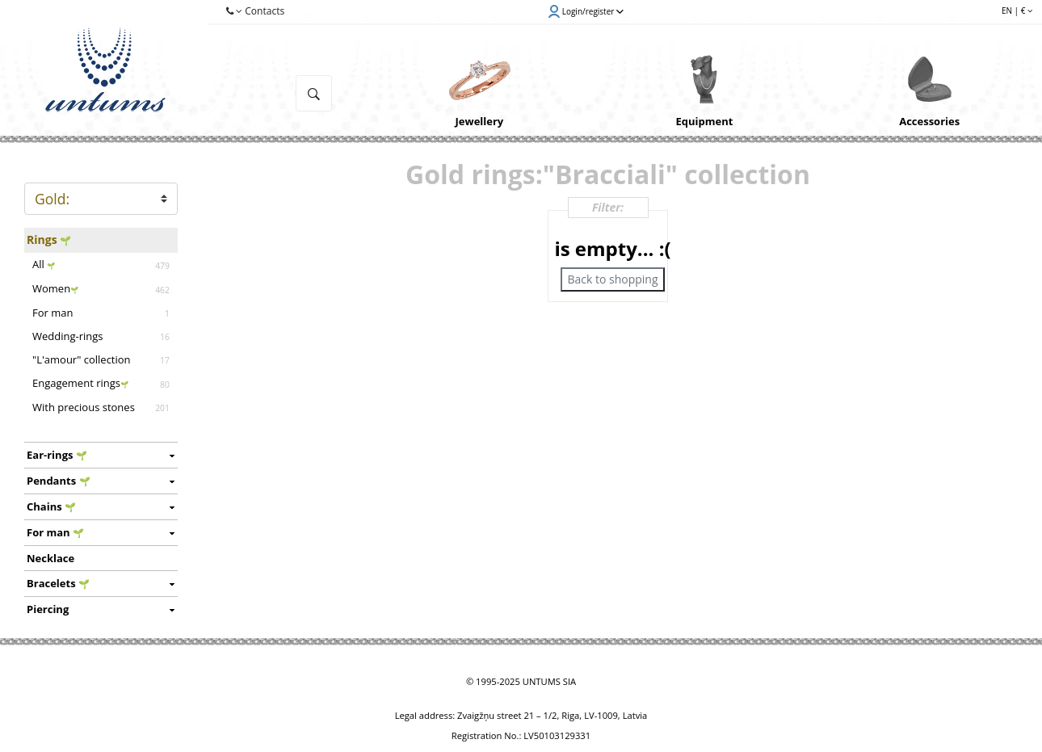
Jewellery (480, 121)
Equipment (704, 121)
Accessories (929, 121)
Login (586, 11)
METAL (101, 199)
